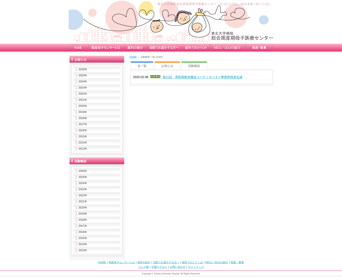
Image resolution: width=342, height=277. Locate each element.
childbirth (164, 47)
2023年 (83, 87)
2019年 (83, 112)
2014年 (83, 142)
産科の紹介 (143, 262)
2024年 (83, 81)
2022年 (83, 93)
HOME (133, 57)
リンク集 (143, 266)
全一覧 (142, 66)
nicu (227, 47)
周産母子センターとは (122, 262)
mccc (106, 47)
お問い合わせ (177, 266)
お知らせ (167, 66)
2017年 (83, 124)
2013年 (83, 148)
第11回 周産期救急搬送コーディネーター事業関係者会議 (202, 77)
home (78, 47)
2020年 (83, 106)
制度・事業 (237, 262)
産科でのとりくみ (192, 262)
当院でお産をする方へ (166, 262)
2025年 (83, 75)
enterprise (259, 47)
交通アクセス (159, 266)
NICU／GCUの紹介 (216, 262)
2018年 (83, 118)
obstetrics (135, 47)
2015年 (83, 136)
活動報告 (194, 66)
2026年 (83, 69)
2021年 (83, 99)
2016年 (83, 130)
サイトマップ (196, 266)
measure (196, 47)
